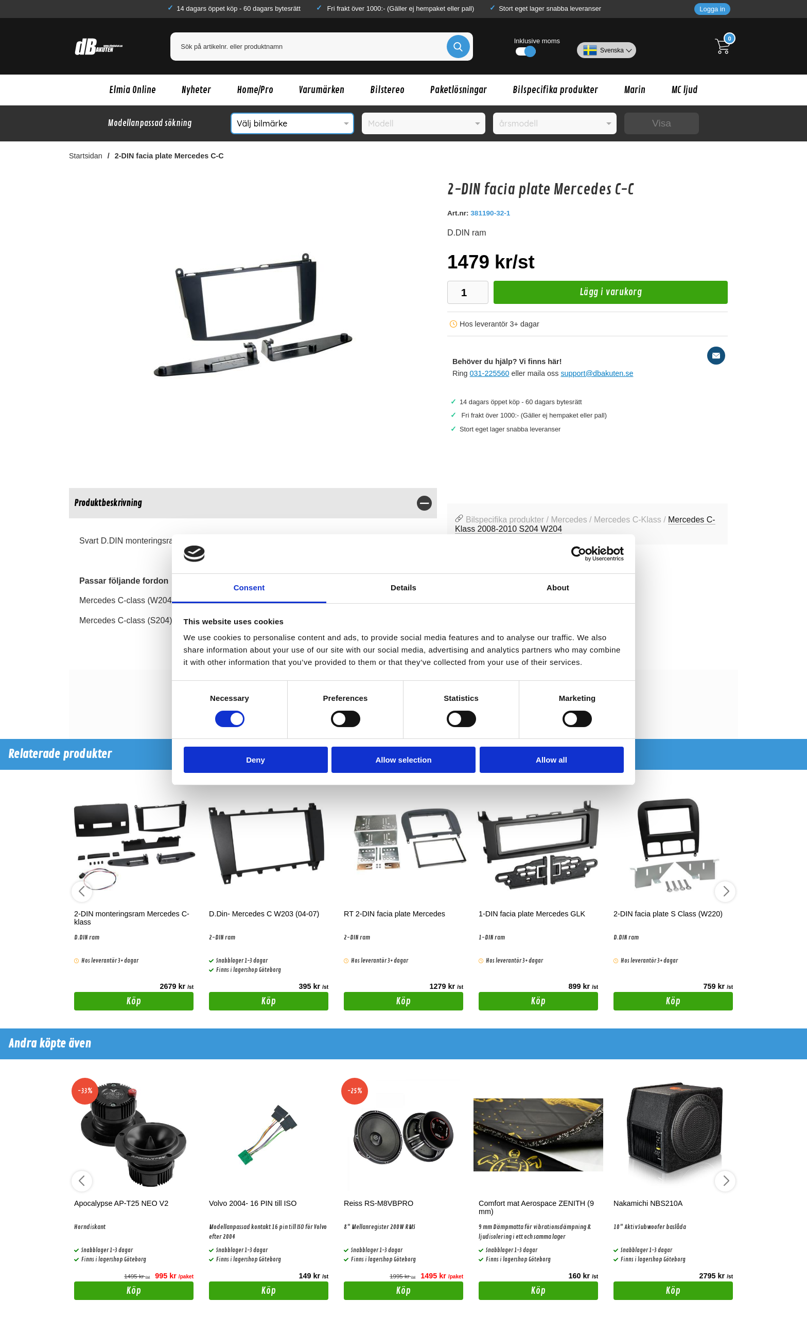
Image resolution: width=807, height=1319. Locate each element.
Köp (108, 1002)
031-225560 (490, 373)
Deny (255, 759)
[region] (253, 503)
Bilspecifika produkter (555, 90)
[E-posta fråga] (716, 356)
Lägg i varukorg (568, 295)
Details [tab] (403, 587)
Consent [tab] (249, 587)
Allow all (551, 759)
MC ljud (684, 90)
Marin (634, 90)
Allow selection (403, 759)
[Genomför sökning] (458, 46)
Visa (661, 123)
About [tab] (558, 587)
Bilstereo (387, 90)
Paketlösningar (458, 90)
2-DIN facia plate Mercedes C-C (169, 156)
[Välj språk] (606, 46)
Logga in (712, 9)
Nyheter (196, 90)
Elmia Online (132, 90)
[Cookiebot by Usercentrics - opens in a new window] (579, 554)
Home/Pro (255, 90)
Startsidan (85, 156)
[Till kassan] (725, 46)
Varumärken (321, 90)
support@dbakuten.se (596, 373)
